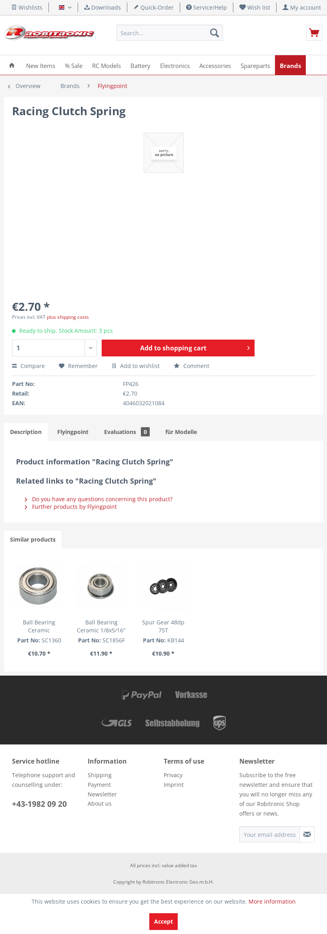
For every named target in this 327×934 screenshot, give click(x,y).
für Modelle (181, 432)
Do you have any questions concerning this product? (99, 499)
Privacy (173, 775)
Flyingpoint (72, 432)
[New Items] (40, 65)
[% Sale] (73, 65)
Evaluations (127, 431)
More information (272, 901)
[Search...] (169, 33)
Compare (28, 366)
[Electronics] (175, 65)
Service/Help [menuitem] (206, 7)
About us (100, 803)
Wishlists (26, 7)
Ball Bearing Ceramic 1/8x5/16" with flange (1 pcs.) (101, 626)
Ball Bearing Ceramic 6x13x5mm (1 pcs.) (39, 626)
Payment (99, 784)
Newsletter (102, 794)
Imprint (174, 784)
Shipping (100, 775)
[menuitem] (255, 7)
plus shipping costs (68, 317)
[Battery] (140, 65)
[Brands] (290, 65)
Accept (163, 921)
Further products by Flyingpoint (71, 506)
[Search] (214, 33)
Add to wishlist (136, 366)
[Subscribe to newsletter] (307, 834)
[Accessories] (215, 65)
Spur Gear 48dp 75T (163, 626)
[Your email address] (269, 834)
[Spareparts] (255, 65)
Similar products (33, 539)
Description (26, 432)
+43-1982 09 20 (39, 804)
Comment (191, 366)
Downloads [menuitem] (102, 7)
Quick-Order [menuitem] (153, 7)
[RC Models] (106, 65)
